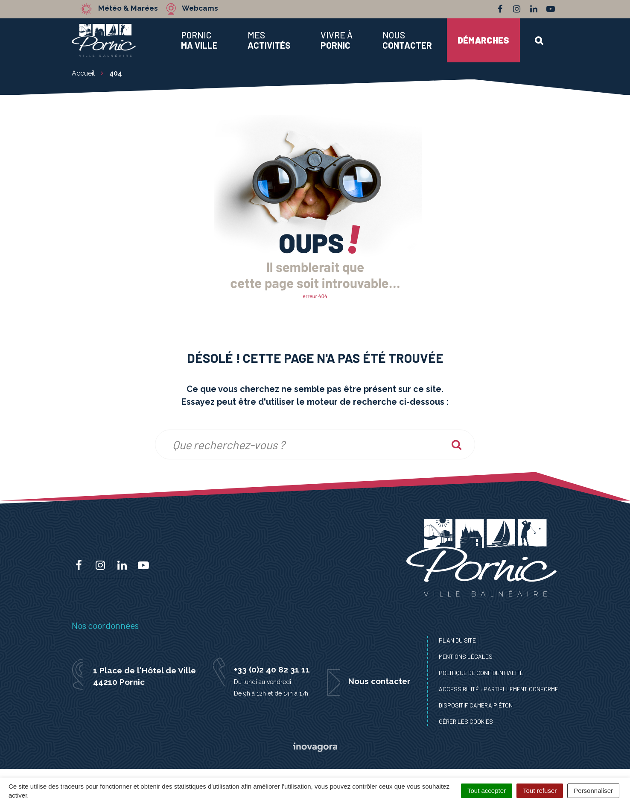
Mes (269, 40)
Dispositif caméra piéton (476, 705)
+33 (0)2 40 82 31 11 (272, 669)
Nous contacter (379, 681)
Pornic (199, 40)
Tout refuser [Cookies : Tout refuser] (540, 790)
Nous (407, 40)
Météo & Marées (128, 8)
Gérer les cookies (466, 721)
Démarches (483, 40)
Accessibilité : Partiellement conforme (498, 689)
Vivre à (337, 40)
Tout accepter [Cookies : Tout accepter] (486, 790)
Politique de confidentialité (481, 672)
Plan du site (457, 640)
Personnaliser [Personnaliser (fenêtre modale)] (593, 790)
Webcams (199, 8)
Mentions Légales (466, 656)
